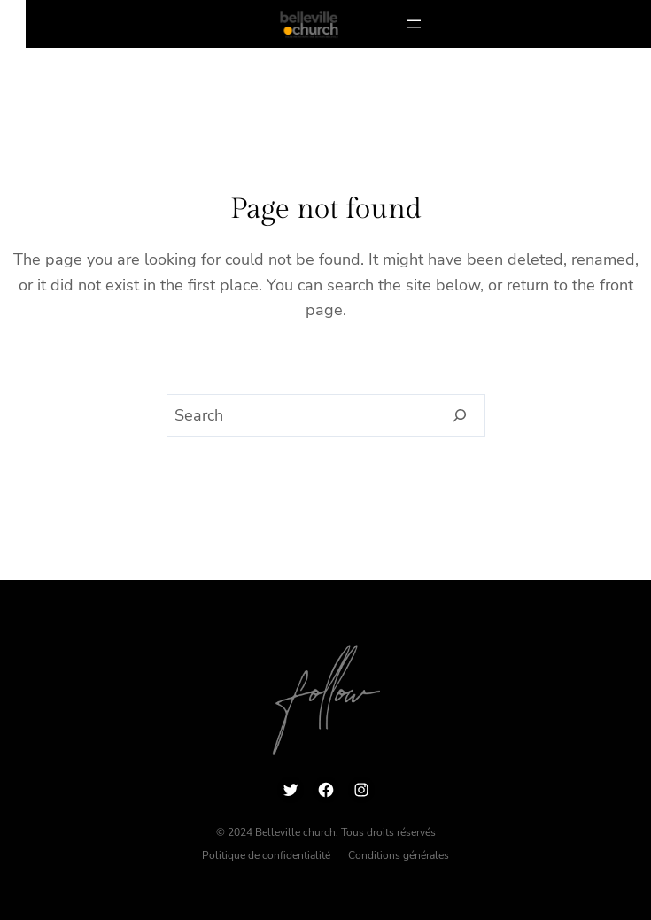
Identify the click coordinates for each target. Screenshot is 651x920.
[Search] (460, 415)
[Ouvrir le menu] (413, 24)
